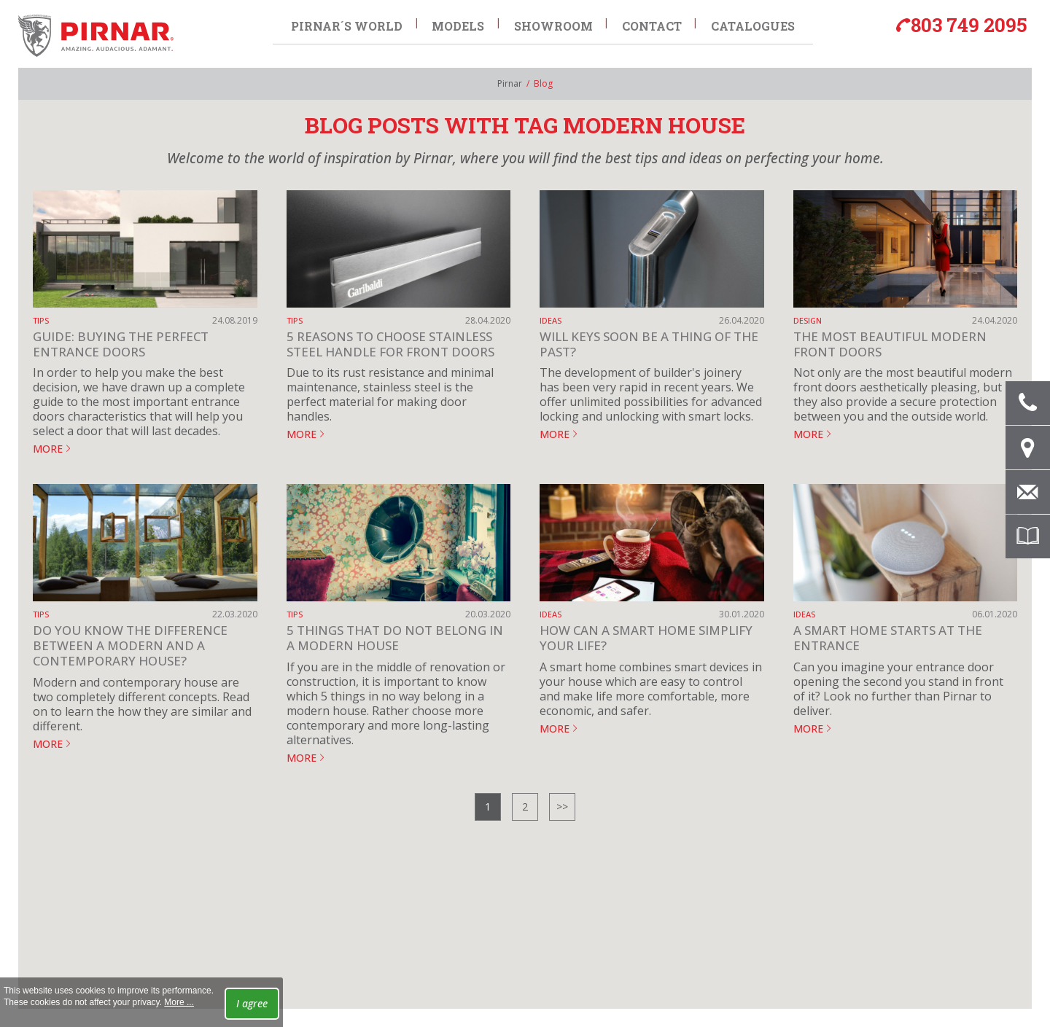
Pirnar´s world (346, 23)
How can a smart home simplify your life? (646, 638)
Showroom (553, 23)
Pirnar (509, 83)
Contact (652, 23)
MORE (48, 449)
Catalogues (754, 23)
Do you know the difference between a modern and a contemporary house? (130, 645)
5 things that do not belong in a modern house (395, 638)
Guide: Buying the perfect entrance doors (121, 344)
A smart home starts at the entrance (887, 638)
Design (807, 320)
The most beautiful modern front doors (890, 344)
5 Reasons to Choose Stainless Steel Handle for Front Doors (390, 344)
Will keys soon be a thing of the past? (649, 344)
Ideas (550, 320)
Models (458, 23)
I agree (252, 1003)
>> (562, 806)
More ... (179, 1002)
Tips (41, 320)
